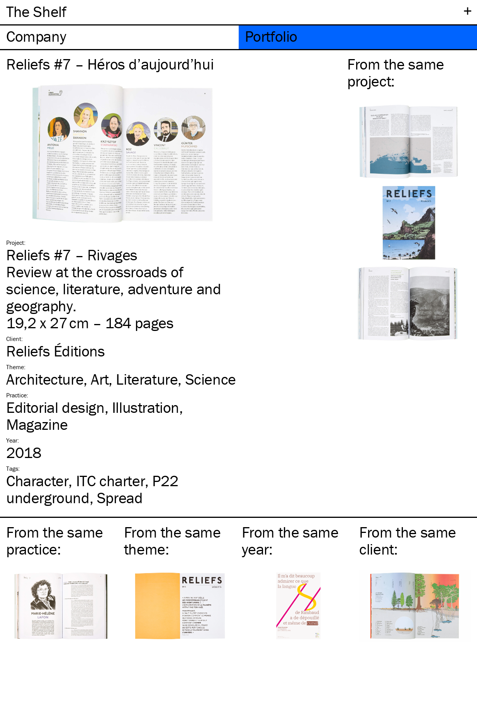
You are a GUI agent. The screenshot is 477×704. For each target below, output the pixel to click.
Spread (120, 497)
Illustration (145, 407)
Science (210, 379)
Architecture (44, 379)
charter (110, 480)
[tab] (119, 37)
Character (37, 480)
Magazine (37, 424)
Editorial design (55, 407)
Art (100, 379)
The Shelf (36, 11)
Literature (147, 379)
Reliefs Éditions (55, 350)
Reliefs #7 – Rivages (71, 254)
